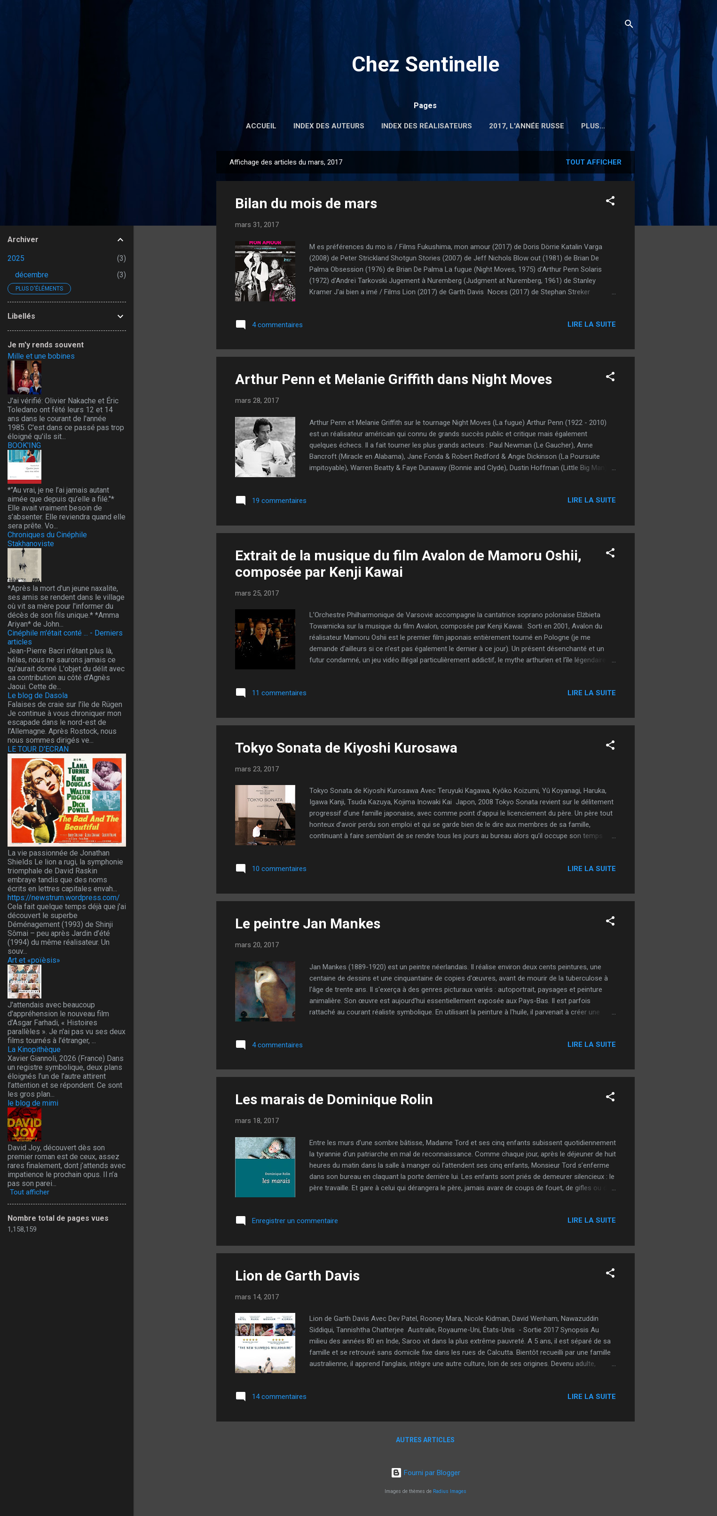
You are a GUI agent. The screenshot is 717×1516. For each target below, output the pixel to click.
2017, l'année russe (526, 126)
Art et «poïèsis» (34, 960)
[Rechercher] (629, 25)
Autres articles (425, 1441)
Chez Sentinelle (425, 64)
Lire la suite (591, 326)
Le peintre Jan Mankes (307, 925)
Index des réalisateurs (426, 126)
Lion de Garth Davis (297, 1277)
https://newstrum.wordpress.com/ (64, 897)
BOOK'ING (24, 445)
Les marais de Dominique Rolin (334, 1101)
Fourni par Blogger (425, 1473)
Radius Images (449, 1491)
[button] (610, 204)
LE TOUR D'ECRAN (38, 749)
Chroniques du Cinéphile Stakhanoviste (47, 539)
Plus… (593, 126)
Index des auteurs (328, 126)
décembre (31, 274)
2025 (16, 258)
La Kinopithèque (34, 1049)
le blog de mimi (33, 1103)
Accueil (261, 126)
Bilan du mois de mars (306, 205)
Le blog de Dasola (38, 695)
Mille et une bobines (41, 356)
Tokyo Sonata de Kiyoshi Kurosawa (346, 749)
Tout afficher (594, 164)
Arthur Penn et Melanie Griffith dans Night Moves (393, 381)
